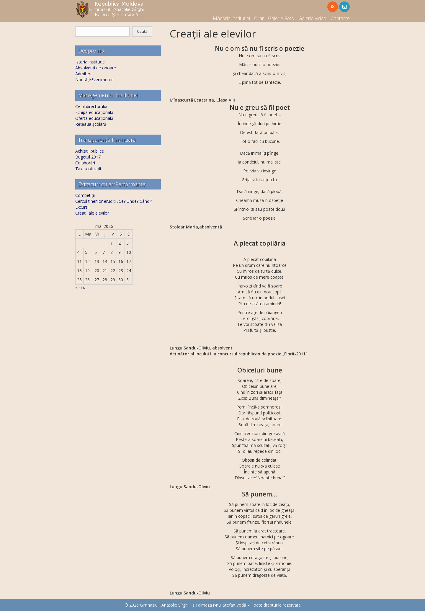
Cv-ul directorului (91, 106)
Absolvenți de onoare (95, 68)
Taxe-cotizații (88, 168)
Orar (259, 18)
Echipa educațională (94, 112)
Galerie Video (312, 18)
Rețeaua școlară (90, 124)
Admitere (84, 73)
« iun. (80, 287)
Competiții (85, 195)
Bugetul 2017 (88, 157)
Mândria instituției (231, 18)
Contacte (340, 18)
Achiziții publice (89, 151)
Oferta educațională (94, 118)
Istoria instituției (90, 62)
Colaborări (85, 163)
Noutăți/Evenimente (94, 79)
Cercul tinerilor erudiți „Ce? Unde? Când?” (114, 201)
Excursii (82, 207)
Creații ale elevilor (92, 213)
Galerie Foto (281, 18)
